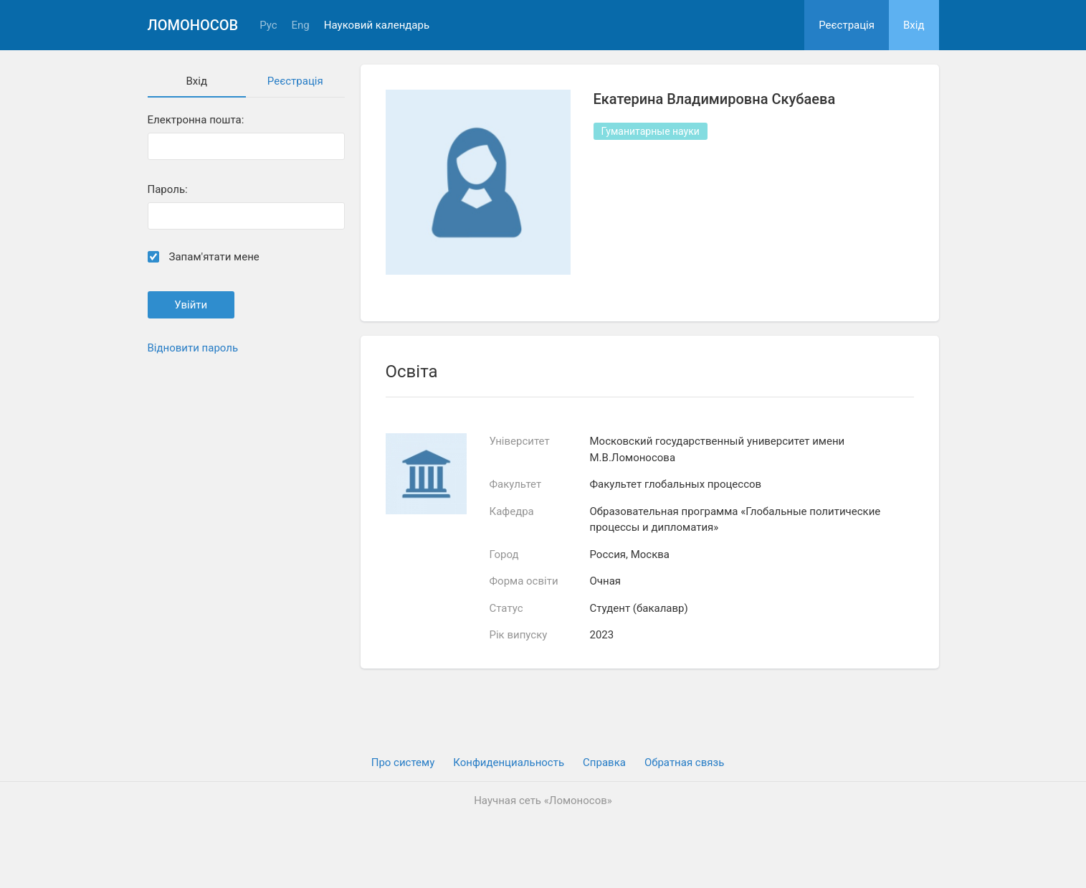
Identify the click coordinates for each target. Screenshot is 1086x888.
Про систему (403, 762)
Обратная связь (684, 762)
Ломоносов (193, 25)
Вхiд (914, 25)
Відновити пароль (193, 347)
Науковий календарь (376, 25)
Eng (301, 25)
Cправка (604, 762)
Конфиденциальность (508, 762)
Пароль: (168, 189)
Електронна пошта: (196, 120)
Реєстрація (847, 25)
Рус (268, 25)
